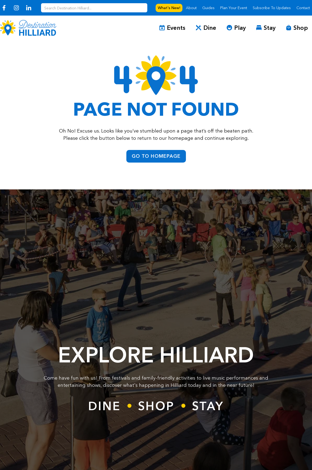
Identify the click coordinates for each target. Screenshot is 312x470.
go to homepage (156, 156)
